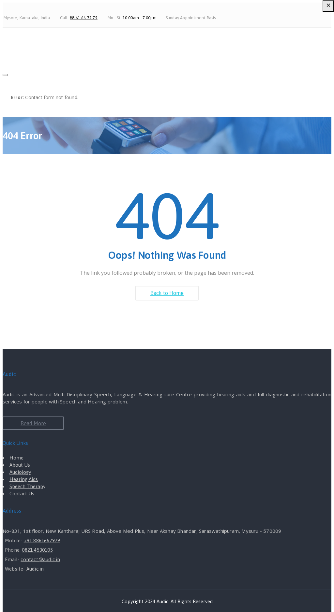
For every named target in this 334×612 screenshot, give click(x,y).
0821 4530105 (37, 550)
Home (16, 457)
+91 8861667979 (42, 540)
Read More (33, 423)
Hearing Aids (23, 479)
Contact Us (21, 493)
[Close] (5, 75)
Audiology (20, 472)
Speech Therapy (27, 486)
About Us (19, 465)
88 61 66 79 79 (84, 17)
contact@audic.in (40, 559)
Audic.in (35, 569)
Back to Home (167, 293)
